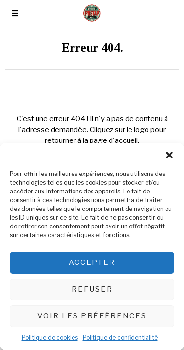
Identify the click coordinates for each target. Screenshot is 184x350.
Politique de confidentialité (120, 337)
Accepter (92, 262)
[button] (169, 155)
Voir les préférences (92, 316)
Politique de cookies (50, 337)
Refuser (92, 289)
